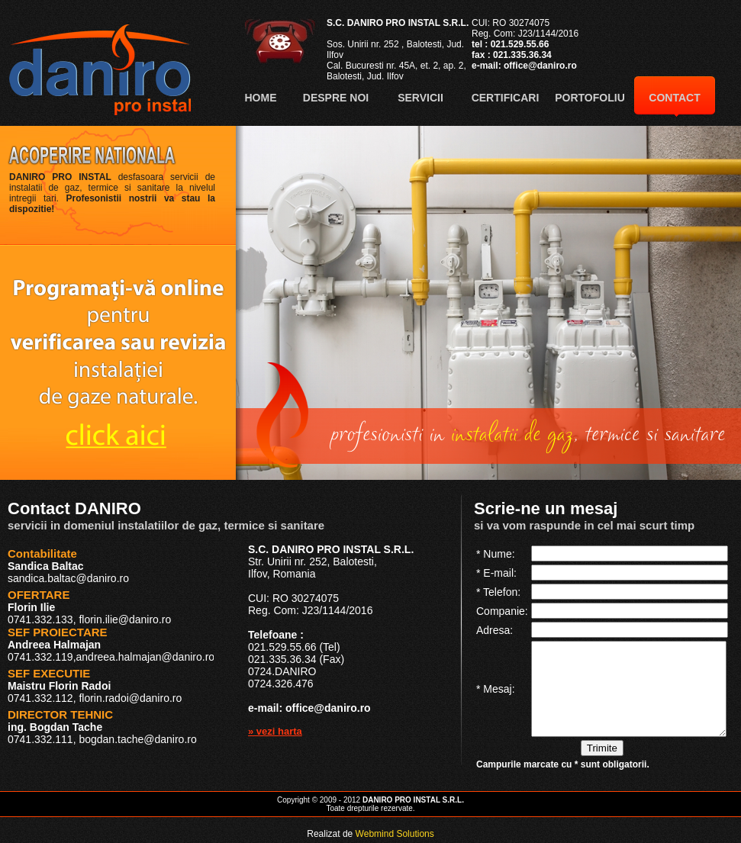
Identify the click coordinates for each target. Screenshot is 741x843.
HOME (261, 98)
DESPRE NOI (336, 98)
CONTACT (674, 98)
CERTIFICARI (506, 98)
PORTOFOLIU (590, 98)
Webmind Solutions (395, 834)
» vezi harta (275, 731)
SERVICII (420, 98)
